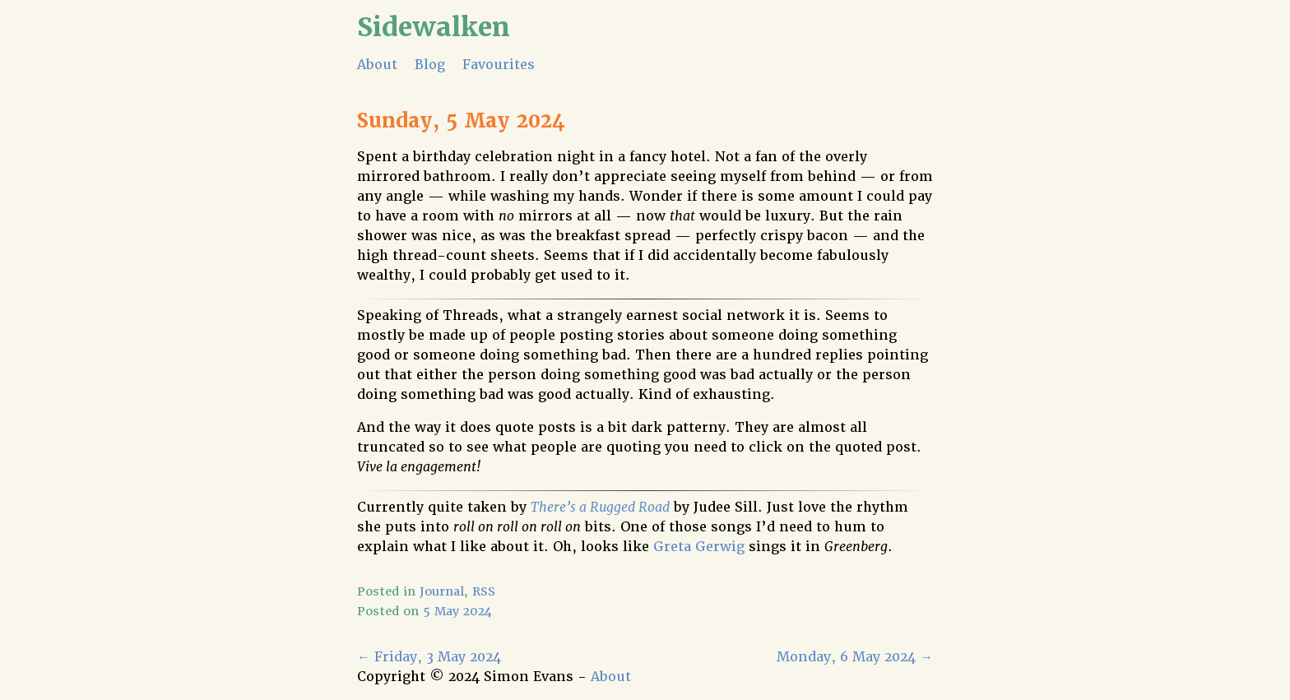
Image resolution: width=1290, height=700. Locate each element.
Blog (430, 64)
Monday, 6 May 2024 (855, 656)
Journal (442, 591)
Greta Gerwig (699, 546)
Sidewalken (433, 27)
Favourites (498, 64)
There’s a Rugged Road (600, 507)
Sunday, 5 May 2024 (461, 120)
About (377, 64)
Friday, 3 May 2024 (429, 656)
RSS (483, 591)
